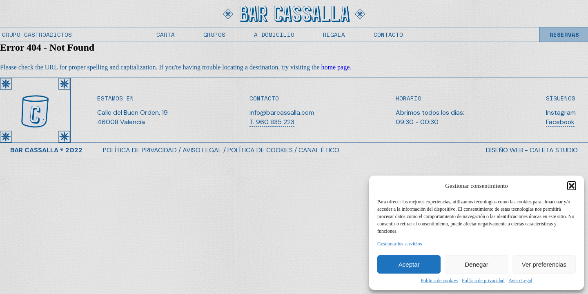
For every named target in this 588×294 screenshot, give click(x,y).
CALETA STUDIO (554, 150)
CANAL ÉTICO (318, 150)
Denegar (476, 264)
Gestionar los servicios (399, 244)
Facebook (560, 122)
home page (335, 67)
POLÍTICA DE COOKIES (260, 150)
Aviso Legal (520, 280)
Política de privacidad (483, 280)
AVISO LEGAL (202, 150)
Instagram (561, 112)
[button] (572, 186)
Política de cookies (439, 280)
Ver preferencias (544, 264)
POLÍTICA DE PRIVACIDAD (140, 150)
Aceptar (409, 264)
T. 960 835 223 (271, 122)
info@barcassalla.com (281, 112)
